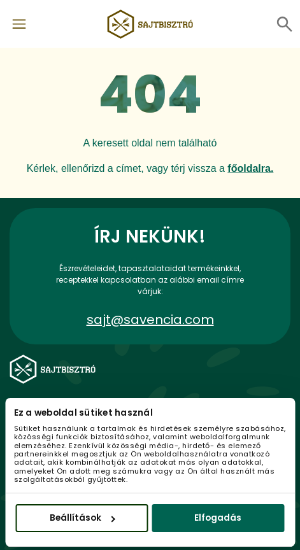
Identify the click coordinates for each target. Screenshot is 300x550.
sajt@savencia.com (150, 319)
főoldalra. (250, 168)
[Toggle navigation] (19, 24)
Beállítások (82, 518)
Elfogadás (217, 518)
